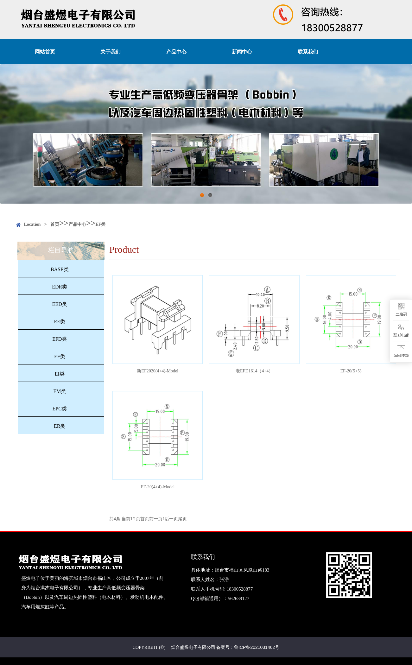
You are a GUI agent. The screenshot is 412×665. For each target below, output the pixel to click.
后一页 (171, 518)
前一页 (155, 518)
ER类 (59, 426)
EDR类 (59, 286)
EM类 (59, 391)
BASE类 (60, 269)
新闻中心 (242, 51)
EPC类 (60, 408)
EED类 (59, 304)
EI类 (60, 374)
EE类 (59, 321)
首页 (54, 224)
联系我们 (308, 51)
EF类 (101, 224)
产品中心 (176, 51)
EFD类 (59, 339)
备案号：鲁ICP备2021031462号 (247, 647)
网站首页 (45, 51)
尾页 (182, 518)
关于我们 (110, 51)
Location (32, 224)
